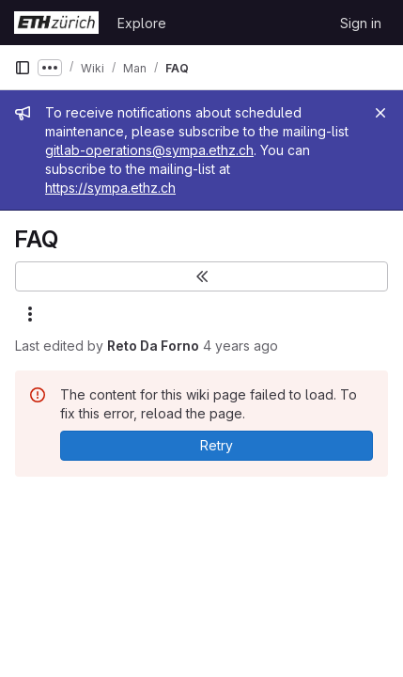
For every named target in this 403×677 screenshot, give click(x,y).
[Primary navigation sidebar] (23, 68)
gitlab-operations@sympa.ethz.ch (149, 150)
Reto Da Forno (153, 346)
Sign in (360, 23)
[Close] (380, 113)
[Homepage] (56, 23)
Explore (141, 23)
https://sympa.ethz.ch (110, 188)
